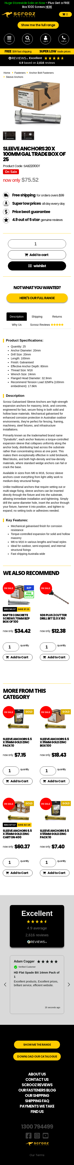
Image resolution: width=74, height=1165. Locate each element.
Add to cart (36, 254)
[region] (37, 984)
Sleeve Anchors (14, 77)
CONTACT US (37, 1079)
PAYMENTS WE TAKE (37, 1106)
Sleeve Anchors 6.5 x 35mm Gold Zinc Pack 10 (17, 742)
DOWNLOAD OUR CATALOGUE (37, 1056)
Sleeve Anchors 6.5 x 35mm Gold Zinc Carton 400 (17, 834)
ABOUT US (37, 1074)
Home (7, 72)
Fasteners (19, 72)
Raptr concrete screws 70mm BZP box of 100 (16, 618)
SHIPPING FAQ (37, 1101)
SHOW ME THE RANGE (37, 1045)
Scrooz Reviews (47, 324)
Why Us (17, 324)
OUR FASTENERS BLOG (37, 1090)
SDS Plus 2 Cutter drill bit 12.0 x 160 (53, 617)
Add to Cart (17, 657)
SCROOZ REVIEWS (37, 1085)
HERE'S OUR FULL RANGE (37, 298)
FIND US (37, 1111)
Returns (57, 316)
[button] (5, 984)
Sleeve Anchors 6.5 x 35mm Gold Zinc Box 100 (54, 742)
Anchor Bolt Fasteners (41, 72)
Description (16, 316)
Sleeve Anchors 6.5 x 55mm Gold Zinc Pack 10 (54, 834)
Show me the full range (38, 25)
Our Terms (37, 1155)
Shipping (37, 316)
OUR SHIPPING (37, 1095)
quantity (24, 645)
